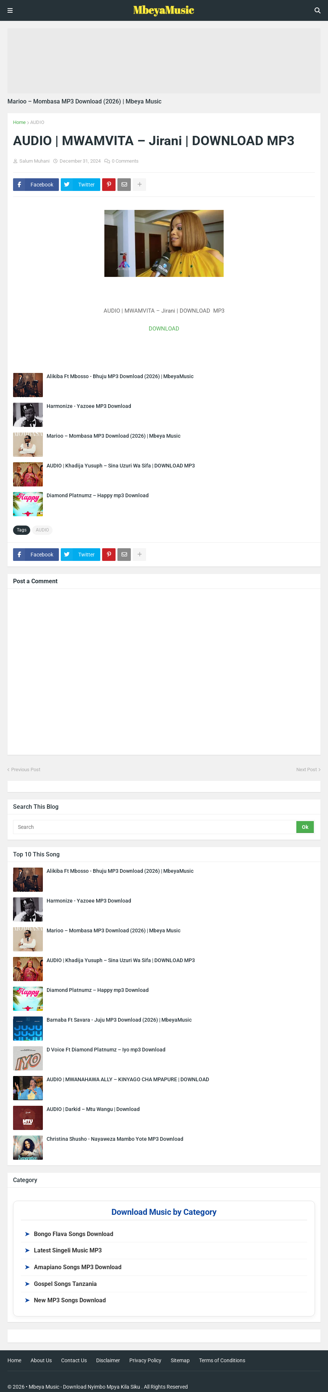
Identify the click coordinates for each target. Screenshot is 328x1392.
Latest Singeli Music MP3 (63, 1250)
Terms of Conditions (222, 1360)
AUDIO (37, 122)
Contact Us (74, 1360)
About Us (41, 1360)
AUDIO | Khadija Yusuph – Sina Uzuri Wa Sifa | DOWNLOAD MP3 (121, 466)
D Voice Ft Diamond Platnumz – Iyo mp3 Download (106, 1050)
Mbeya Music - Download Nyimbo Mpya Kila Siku (84, 1387)
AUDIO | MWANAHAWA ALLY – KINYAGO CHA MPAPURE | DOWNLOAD (128, 1079)
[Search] (155, 827)
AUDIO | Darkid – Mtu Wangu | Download (93, 1109)
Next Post (306, 769)
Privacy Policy (145, 1360)
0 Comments (125, 161)
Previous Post (25, 769)
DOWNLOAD (164, 328)
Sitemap (180, 1360)
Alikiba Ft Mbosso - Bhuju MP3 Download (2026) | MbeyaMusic (120, 376)
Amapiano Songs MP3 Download (73, 1267)
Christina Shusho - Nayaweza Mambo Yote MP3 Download (115, 1139)
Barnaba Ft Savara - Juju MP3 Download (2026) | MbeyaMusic (119, 1020)
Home (19, 122)
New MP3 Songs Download (65, 1300)
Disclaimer (108, 1360)
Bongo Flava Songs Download (69, 1234)
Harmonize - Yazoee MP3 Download (89, 406)
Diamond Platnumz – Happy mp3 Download (98, 495)
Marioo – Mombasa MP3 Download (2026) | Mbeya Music (84, 101)
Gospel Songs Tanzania (61, 1283)
